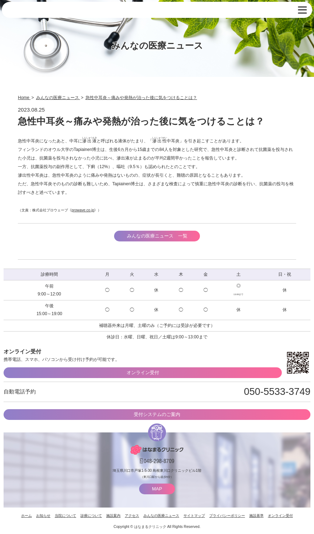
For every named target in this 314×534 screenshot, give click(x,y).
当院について (65, 516)
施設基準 (256, 516)
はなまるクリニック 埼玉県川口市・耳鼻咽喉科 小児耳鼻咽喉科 (40, 10)
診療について (91, 516)
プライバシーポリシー (227, 516)
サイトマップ (194, 516)
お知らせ (43, 516)
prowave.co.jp (83, 210)
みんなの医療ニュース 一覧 (157, 236)
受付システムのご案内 (157, 414)
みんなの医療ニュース (161, 516)
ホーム (26, 516)
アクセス (132, 516)
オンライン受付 (143, 372)
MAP (157, 488)
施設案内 (113, 516)
